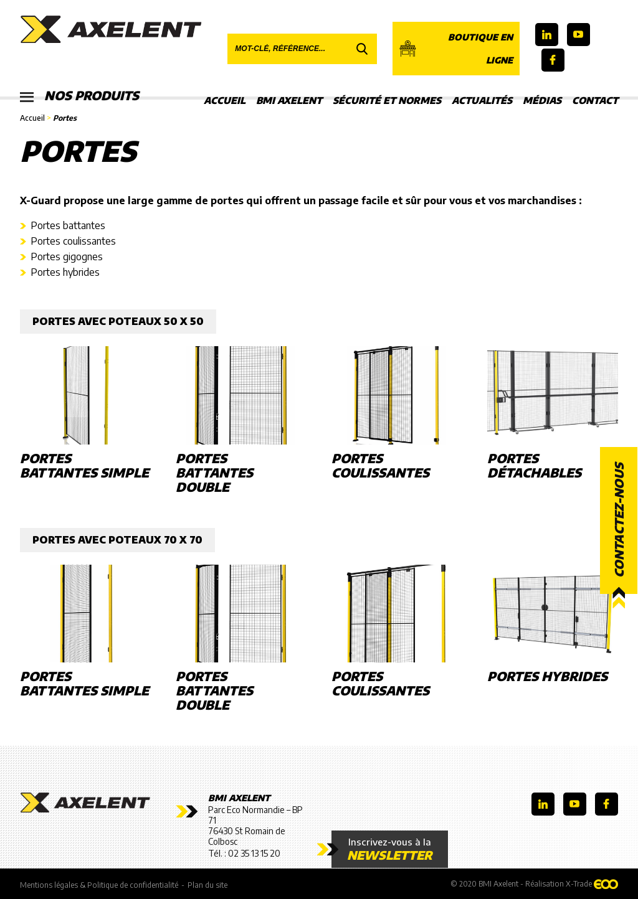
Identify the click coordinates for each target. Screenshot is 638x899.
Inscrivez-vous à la (389, 849)
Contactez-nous (618, 520)
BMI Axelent (289, 100)
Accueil (224, 100)
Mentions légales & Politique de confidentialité (99, 884)
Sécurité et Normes (387, 100)
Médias (542, 100)
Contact (595, 100)
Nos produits (80, 96)
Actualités (482, 100)
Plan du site (207, 884)
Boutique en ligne (455, 48)
